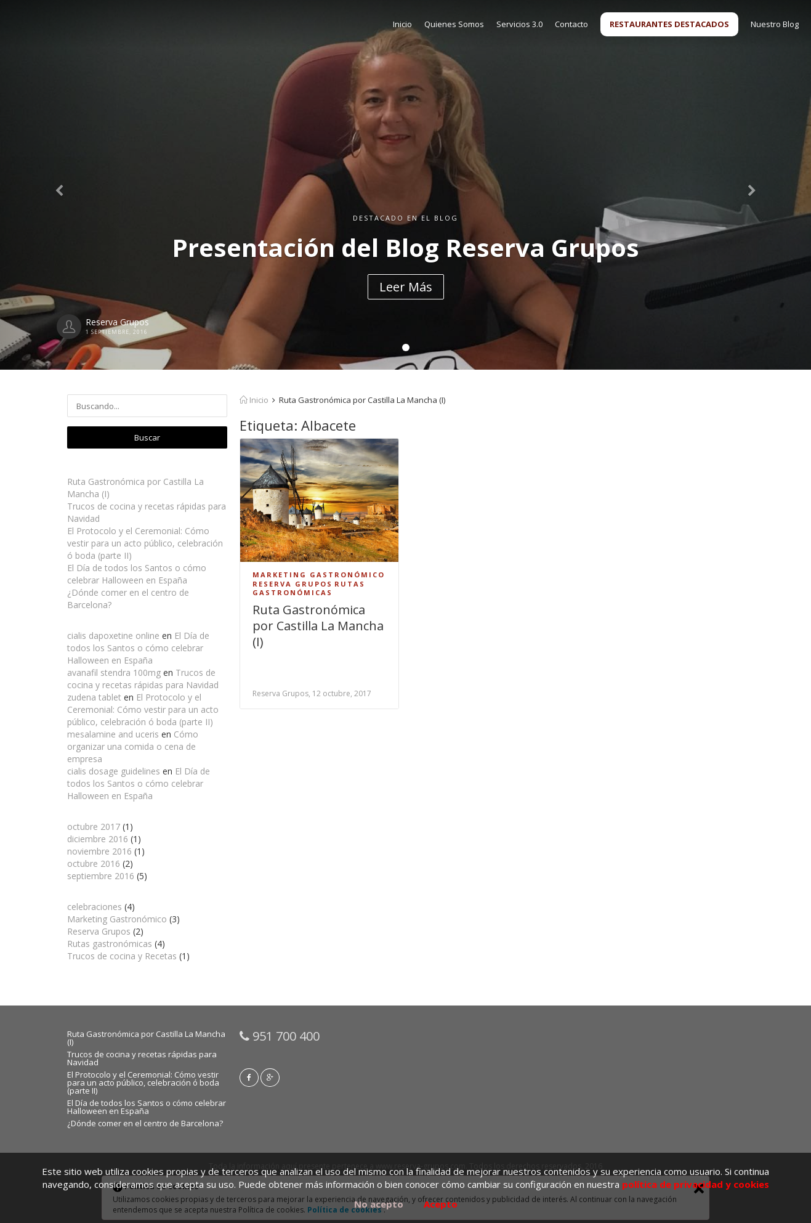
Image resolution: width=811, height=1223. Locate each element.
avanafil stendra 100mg (114, 672)
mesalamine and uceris (113, 734)
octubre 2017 (93, 826)
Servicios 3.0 (519, 24)
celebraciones (94, 906)
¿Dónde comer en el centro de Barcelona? (145, 1123)
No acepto (378, 1204)
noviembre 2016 (99, 851)
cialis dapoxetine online (113, 635)
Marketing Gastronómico (117, 919)
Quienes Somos (454, 24)
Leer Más (405, 286)
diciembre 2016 (97, 839)
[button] (61, 185)
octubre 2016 (93, 863)
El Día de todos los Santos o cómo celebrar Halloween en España (136, 574)
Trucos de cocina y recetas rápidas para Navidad (143, 679)
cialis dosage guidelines (113, 771)
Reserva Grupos (99, 931)
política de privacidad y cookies (695, 1184)
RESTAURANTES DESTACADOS (669, 24)
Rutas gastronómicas (109, 943)
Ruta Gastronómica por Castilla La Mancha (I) (318, 625)
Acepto (441, 1204)
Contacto (571, 24)
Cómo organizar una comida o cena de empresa (132, 746)
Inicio (402, 24)
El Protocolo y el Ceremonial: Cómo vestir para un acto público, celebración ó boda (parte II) (145, 543)
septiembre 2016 (100, 876)
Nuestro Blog (775, 24)
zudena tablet (94, 697)
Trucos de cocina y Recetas (122, 956)
